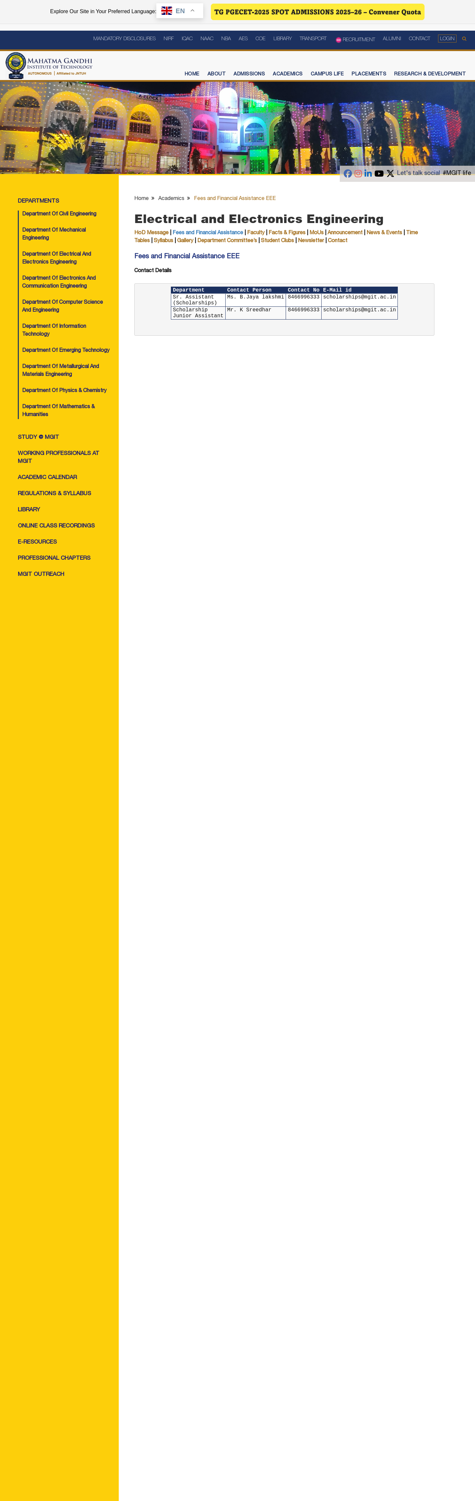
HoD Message (151, 233)
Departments (38, 201)
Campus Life (327, 74)
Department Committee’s (227, 241)
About (216, 74)
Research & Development (430, 74)
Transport (313, 39)
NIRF (169, 39)
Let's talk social (418, 173)
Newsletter (311, 241)
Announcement (345, 233)
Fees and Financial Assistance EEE (235, 199)
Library (282, 39)
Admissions (249, 74)
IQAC (187, 39)
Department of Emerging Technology (66, 351)
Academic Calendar (47, 478)
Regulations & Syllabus (54, 494)
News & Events (384, 233)
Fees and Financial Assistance (208, 233)
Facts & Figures (287, 233)
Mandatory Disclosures (124, 39)
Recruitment (354, 40)
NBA (226, 39)
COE (261, 39)
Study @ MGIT (38, 437)
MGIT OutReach (41, 575)
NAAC (207, 39)
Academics (288, 74)
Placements (369, 74)
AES (243, 39)
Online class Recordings (56, 526)
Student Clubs (278, 241)
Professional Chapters (54, 558)
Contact (419, 39)
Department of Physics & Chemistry (64, 391)
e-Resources (37, 542)
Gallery (185, 241)
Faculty (256, 233)
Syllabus (163, 241)
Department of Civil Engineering (59, 214)
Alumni (392, 39)
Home (192, 74)
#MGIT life (457, 173)
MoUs (316, 233)
